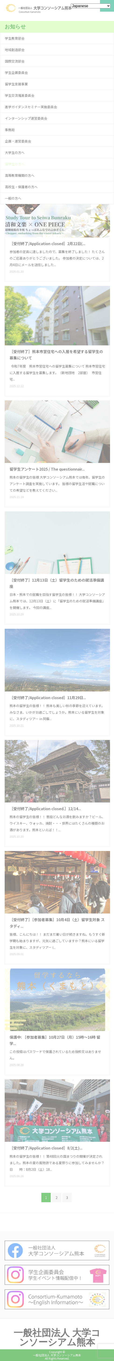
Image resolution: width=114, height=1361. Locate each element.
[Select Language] (90, 5)
